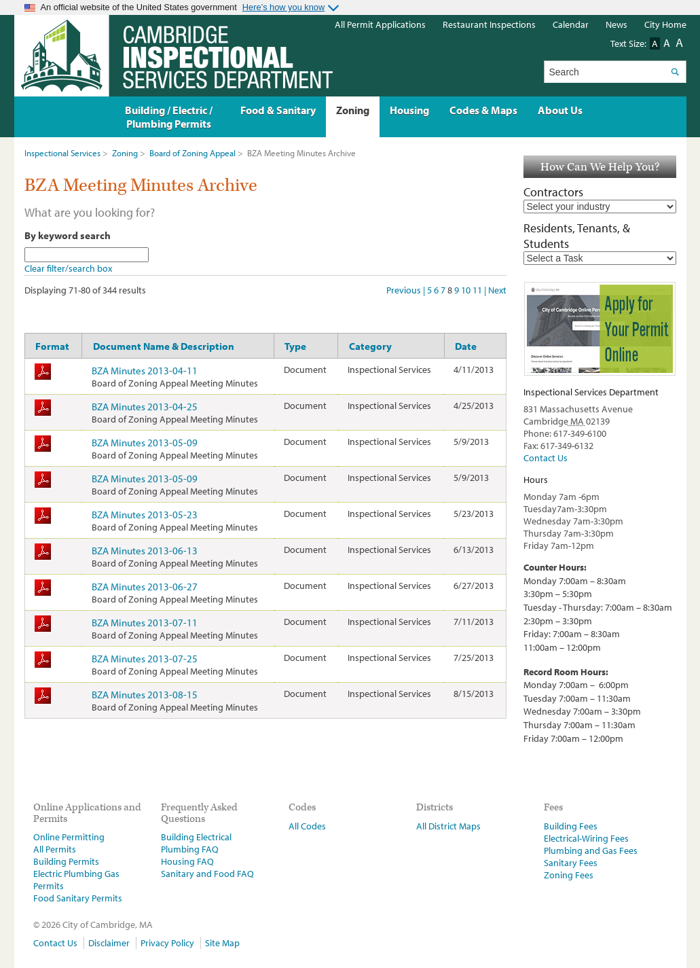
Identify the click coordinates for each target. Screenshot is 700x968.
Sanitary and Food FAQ (207, 873)
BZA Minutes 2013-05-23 (145, 514)
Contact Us (545, 458)
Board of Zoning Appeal (192, 152)
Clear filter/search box (68, 268)
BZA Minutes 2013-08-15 (145, 694)
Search (675, 71)
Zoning (125, 152)
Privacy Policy (167, 943)
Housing (409, 110)
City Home (665, 24)
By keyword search (67, 235)
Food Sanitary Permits (77, 898)
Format (52, 346)
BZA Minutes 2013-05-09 (145, 442)
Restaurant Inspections (489, 24)
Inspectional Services (62, 152)
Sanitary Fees (570, 863)
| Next (495, 290)
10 (467, 290)
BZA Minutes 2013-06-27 (145, 586)
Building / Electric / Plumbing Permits (169, 116)
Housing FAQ (187, 861)
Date (466, 346)
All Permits (54, 849)
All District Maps (448, 826)
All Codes (307, 826)
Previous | (406, 290)
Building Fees (570, 826)
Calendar (571, 24)
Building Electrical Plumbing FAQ (196, 843)
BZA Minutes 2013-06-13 (145, 550)
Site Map (222, 943)
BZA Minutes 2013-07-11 (145, 622)
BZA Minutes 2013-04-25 (145, 406)
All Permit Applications (380, 24)
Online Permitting (69, 837)
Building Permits (66, 861)
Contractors (553, 192)
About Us (560, 110)
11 (478, 290)
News (616, 24)
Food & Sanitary (278, 110)
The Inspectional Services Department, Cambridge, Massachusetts (173, 55)
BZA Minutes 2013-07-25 (145, 658)
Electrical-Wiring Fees (586, 838)
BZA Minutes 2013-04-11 (145, 370)
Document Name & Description (163, 346)
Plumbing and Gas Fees (591, 850)
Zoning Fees (568, 875)
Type (295, 346)
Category (370, 346)
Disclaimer (109, 943)
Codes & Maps (483, 110)
